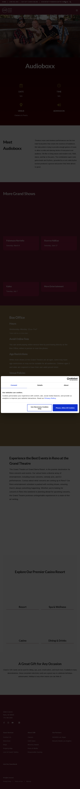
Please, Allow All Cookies (65, 408)
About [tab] (66, 385)
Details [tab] (40, 385)
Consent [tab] (14, 385)
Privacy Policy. (50, 398)
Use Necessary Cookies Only (39, 408)
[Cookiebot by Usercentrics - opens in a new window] (68, 379)
